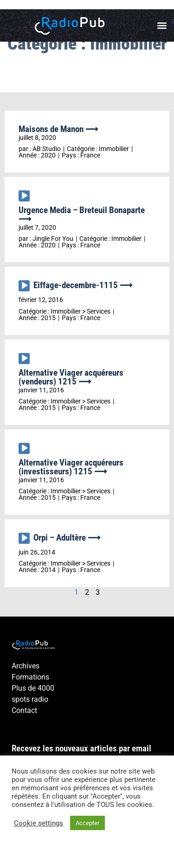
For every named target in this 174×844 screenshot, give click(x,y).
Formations (30, 677)
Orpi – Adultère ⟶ (66, 537)
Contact (24, 710)
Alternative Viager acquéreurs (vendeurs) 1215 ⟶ (71, 377)
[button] (161, 25)
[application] (26, 198)
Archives (25, 665)
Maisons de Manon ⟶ (58, 129)
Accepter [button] (87, 822)
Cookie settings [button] (38, 823)
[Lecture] (24, 196)
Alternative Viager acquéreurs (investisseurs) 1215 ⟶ (71, 467)
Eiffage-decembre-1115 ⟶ (82, 285)
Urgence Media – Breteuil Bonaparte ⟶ (82, 214)
